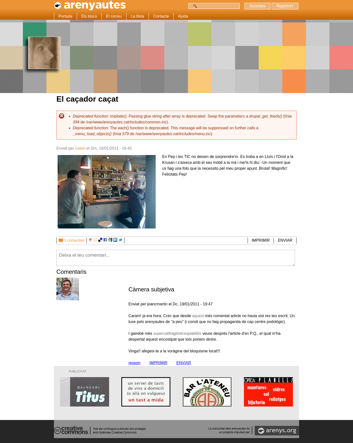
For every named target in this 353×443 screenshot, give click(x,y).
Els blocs (89, 16)
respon (134, 363)
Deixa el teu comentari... (175, 258)
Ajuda (183, 16)
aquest (198, 316)
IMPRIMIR (261, 240)
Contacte (161, 16)
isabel (80, 148)
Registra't (285, 6)
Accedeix (257, 6)
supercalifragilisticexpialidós (177, 333)
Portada (65, 16)
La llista (137, 16)
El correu (114, 16)
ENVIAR (285, 240)
